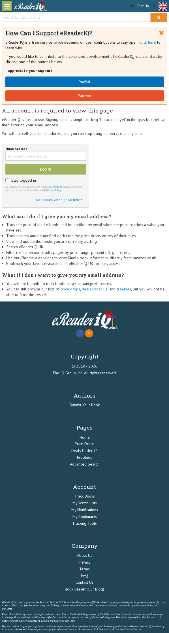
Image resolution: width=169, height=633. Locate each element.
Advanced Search (84, 464)
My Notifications (84, 509)
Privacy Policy (53, 190)
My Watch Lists (84, 502)
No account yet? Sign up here (59, 199)
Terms (84, 569)
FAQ (84, 575)
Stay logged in (23, 180)
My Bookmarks (84, 516)
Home (85, 437)
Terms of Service (61, 187)
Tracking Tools (84, 523)
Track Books (84, 496)
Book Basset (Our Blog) (84, 589)
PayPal (84, 81)
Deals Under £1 (84, 450)
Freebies (84, 457)
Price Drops (85, 443)
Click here (147, 42)
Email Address (16, 149)
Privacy (84, 562)
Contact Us (84, 582)
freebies (124, 289)
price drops (70, 289)
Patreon (84, 95)
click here (98, 629)
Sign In (139, 6)
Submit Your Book (85, 404)
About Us (84, 555)
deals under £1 (95, 289)
